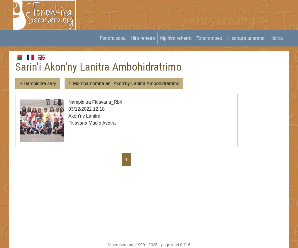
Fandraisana (113, 38)
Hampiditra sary (37, 83)
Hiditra (276, 38)
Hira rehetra (143, 38)
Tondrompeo (209, 38)
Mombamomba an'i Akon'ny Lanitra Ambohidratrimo (123, 83)
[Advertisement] (189, 13)
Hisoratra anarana (246, 38)
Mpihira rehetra (175, 38)
